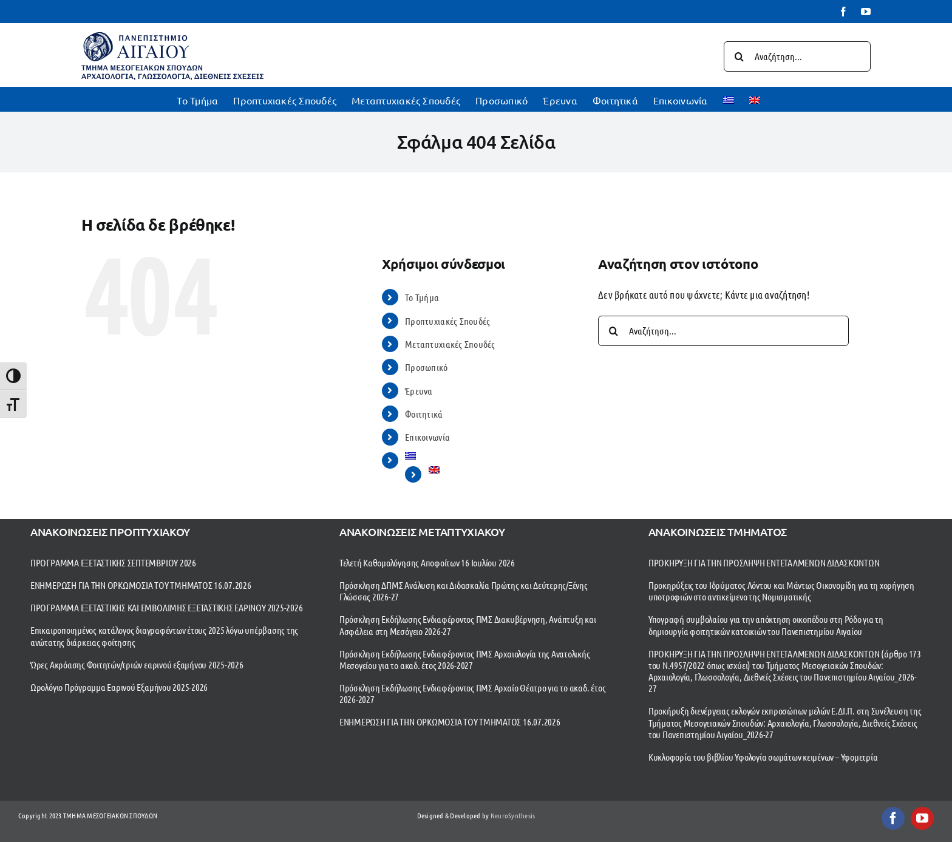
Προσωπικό (426, 367)
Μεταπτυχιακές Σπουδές (450, 344)
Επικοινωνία (427, 437)
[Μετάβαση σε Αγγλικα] (754, 99)
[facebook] (893, 818)
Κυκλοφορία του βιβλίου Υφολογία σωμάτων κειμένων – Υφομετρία (763, 756)
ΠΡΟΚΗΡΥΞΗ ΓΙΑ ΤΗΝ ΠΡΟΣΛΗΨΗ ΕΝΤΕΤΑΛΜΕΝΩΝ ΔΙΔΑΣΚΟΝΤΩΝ (764, 562)
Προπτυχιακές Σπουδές (447, 321)
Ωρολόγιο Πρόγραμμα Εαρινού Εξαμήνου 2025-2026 (119, 687)
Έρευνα (419, 390)
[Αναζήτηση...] (797, 56)
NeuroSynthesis (513, 815)
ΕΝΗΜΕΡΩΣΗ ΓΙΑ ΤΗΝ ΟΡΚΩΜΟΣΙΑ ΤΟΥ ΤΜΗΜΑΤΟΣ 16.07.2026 (140, 585)
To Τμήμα (422, 297)
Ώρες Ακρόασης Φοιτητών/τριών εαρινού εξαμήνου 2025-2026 (136, 664)
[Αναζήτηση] (739, 56)
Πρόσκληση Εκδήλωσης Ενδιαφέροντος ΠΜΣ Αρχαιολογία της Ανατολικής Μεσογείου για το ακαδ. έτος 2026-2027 (464, 659)
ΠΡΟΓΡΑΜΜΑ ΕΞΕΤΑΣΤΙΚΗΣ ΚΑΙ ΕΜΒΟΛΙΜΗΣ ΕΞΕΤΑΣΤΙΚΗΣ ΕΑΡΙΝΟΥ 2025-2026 (166, 607)
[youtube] (922, 818)
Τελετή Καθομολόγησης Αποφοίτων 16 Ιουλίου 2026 (427, 562)
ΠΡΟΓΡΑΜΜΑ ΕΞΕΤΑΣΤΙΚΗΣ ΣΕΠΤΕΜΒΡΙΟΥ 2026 (113, 562)
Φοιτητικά (424, 413)
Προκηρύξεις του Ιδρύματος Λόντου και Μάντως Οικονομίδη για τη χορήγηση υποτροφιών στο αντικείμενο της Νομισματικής (781, 590)
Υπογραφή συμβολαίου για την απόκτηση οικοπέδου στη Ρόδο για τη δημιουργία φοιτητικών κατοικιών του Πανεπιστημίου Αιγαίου (765, 624)
